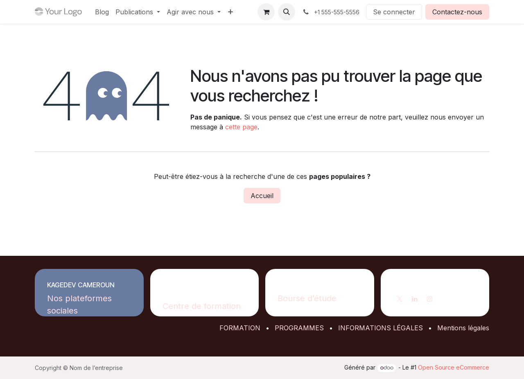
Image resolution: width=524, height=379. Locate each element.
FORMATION (239, 328)
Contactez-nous (457, 12)
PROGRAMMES (299, 328)
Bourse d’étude (307, 298)
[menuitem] (102, 12)
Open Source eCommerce (453, 367)
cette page (241, 127)
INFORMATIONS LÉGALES (380, 328)
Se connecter (394, 12)
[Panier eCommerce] (266, 11)
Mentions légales (463, 328)
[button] (286, 11)
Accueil (262, 196)
